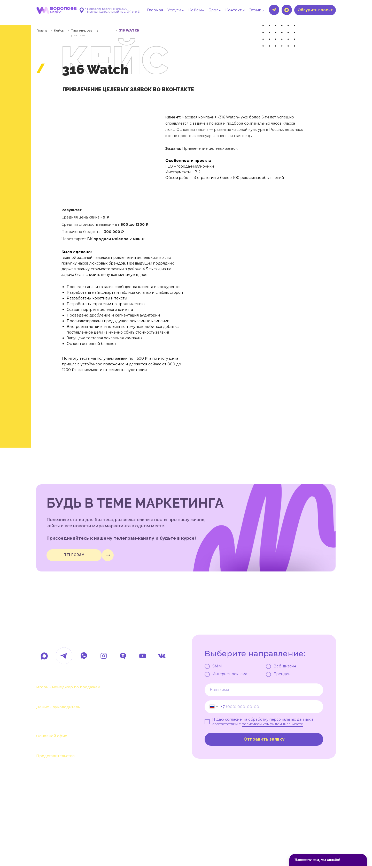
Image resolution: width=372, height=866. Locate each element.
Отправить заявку (264, 739)
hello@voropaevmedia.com (81, 638)
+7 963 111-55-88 (61, 699)
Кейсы (59, 30)
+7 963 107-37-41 (62, 679)
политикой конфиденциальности (272, 724)
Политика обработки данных (73, 842)
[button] (315, 10)
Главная (43, 30)
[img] (108, 555)
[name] (264, 689)
